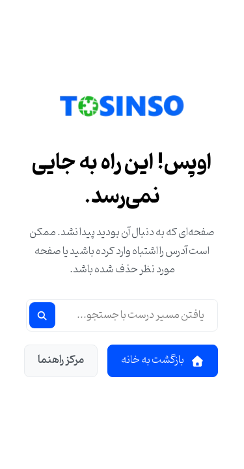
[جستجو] (42, 315)
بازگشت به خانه (162, 360)
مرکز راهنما (61, 360)
